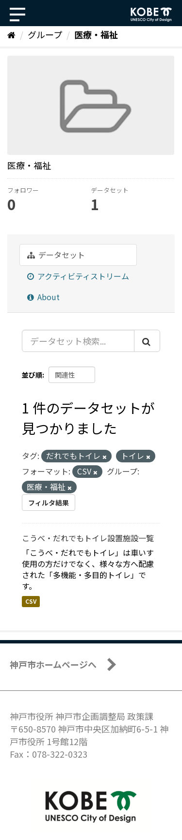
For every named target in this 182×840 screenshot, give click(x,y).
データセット (56, 254)
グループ (45, 34)
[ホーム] (11, 34)
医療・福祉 (96, 34)
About (43, 297)
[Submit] (147, 341)
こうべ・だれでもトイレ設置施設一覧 (88, 538)
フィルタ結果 (48, 502)
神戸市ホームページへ (53, 664)
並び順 (32, 375)
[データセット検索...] (78, 341)
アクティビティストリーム (78, 276)
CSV (30, 601)
